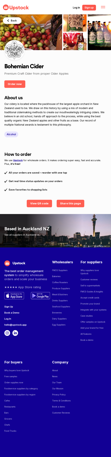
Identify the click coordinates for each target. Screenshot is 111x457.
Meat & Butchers (60, 294)
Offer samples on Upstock (93, 322)
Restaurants (9, 406)
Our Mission (57, 388)
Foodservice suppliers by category (21, 388)
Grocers (8, 419)
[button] (101, 7)
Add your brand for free (92, 328)
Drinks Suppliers (60, 300)
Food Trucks (10, 431)
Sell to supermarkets (90, 285)
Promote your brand (90, 303)
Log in (76, 7)
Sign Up (8, 306)
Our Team (57, 382)
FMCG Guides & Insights (92, 291)
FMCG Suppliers (59, 270)
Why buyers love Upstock (16, 370)
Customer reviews (89, 279)
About (55, 370)
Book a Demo (11, 312)
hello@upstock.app (15, 324)
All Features (86, 334)
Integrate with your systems (94, 310)
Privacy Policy (59, 394)
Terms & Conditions (61, 400)
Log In (7, 318)
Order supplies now (13, 382)
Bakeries (56, 276)
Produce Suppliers (61, 288)
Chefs (7, 425)
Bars (6, 412)
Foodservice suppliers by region (19, 394)
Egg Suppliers (58, 324)
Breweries (57, 312)
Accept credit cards (90, 297)
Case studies (87, 316)
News (55, 376)
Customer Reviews (61, 412)
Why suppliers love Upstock (90, 272)
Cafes (7, 400)
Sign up (89, 7)
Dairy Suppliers (59, 318)
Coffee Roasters (60, 282)
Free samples (10, 376)
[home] (16, 7)
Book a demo (87, 340)
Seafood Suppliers (61, 306)
